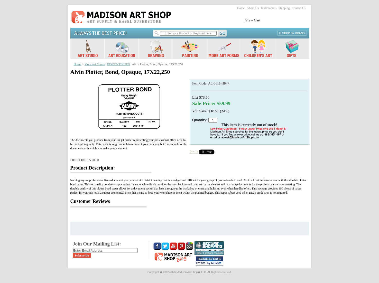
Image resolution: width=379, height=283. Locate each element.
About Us (253, 8)
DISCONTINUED (118, 64)
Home (241, 8)
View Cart (252, 20)
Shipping (284, 8)
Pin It (194, 152)
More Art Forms (94, 64)
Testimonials (269, 8)
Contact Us (298, 8)
